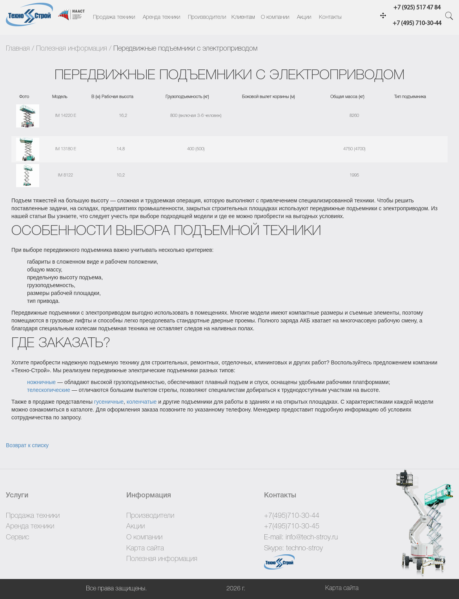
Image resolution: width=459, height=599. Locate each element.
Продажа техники (114, 17)
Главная (18, 49)
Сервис (17, 537)
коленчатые (142, 402)
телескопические (48, 390)
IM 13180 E (65, 149)
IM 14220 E (65, 116)
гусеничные (109, 402)
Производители (207, 17)
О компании (275, 17)
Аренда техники (161, 17)
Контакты (330, 17)
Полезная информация (71, 49)
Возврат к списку (27, 445)
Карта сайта (145, 548)
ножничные (41, 382)
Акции (304, 17)
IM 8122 (65, 175)
